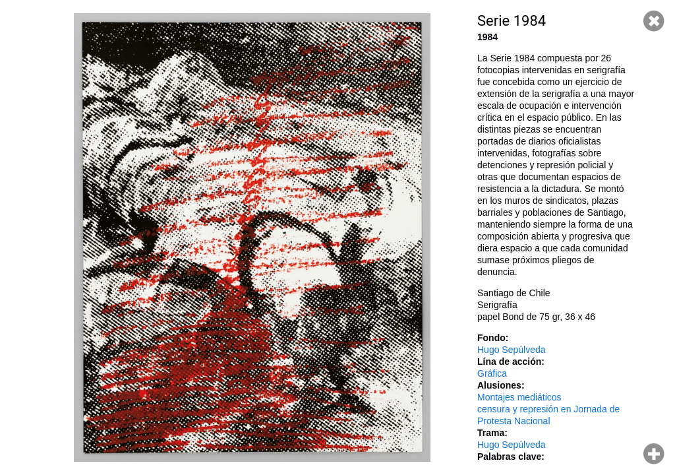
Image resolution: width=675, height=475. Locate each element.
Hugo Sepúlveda (511, 349)
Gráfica (492, 373)
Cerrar (653, 21)
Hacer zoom (653, 453)
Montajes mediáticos (519, 397)
